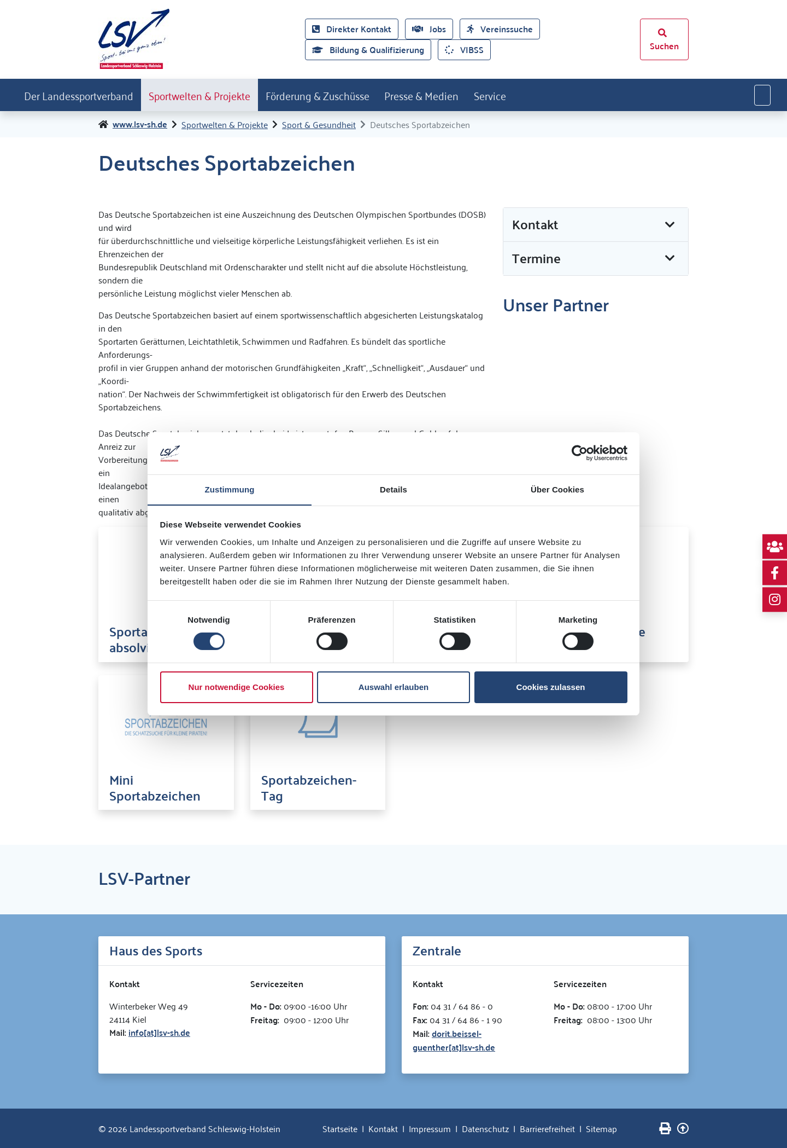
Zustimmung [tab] (230, 489)
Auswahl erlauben (393, 687)
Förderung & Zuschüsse (346, 95)
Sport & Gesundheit (319, 124)
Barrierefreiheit (547, 1128)
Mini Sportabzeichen (155, 788)
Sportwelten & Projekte (216, 95)
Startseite (339, 1128)
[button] (595, 225)
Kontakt (383, 1128)
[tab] (595, 225)
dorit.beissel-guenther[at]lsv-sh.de (454, 1040)
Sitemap (601, 1128)
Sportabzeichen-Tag (308, 788)
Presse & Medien (459, 95)
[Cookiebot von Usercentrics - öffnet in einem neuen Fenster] (579, 453)
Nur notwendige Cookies (237, 687)
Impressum (430, 1128)
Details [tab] (393, 489)
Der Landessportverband (84, 95)
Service (535, 95)
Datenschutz (485, 1128)
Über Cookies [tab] (557, 489)
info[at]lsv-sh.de (159, 1032)
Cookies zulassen (550, 687)
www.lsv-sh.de (140, 124)
